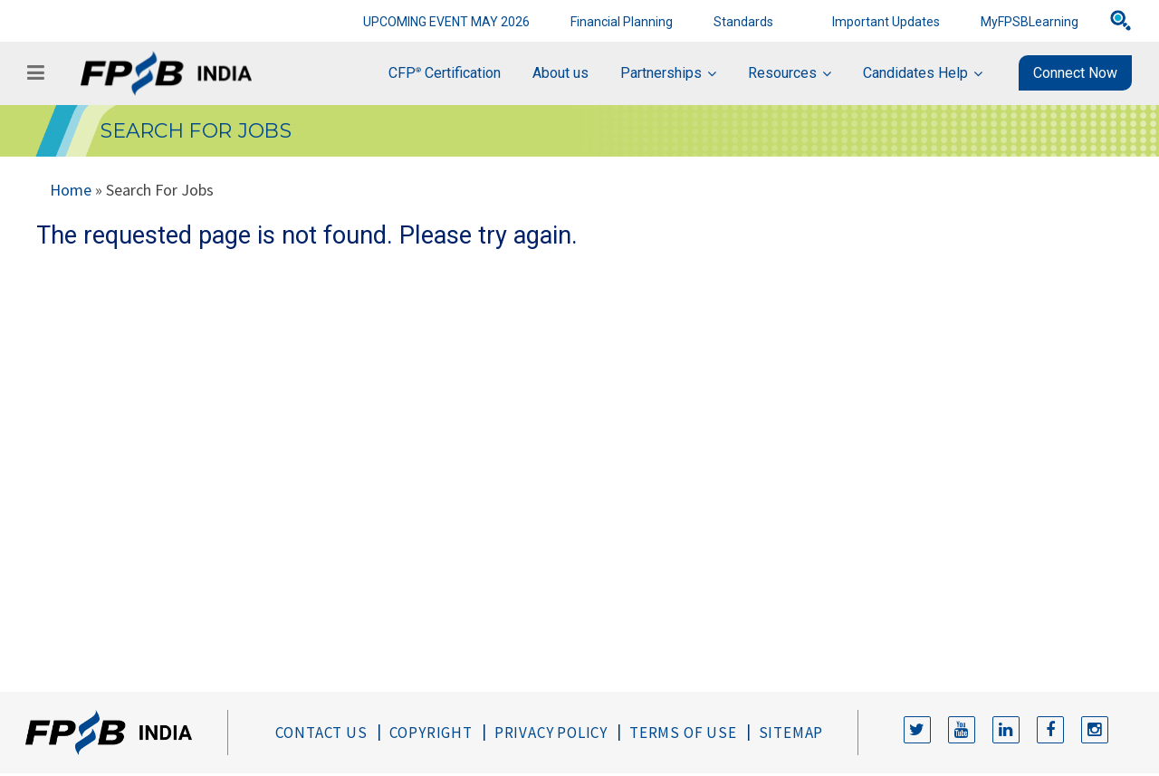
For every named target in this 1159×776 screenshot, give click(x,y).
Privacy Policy (551, 732)
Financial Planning (621, 21)
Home (70, 189)
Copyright (431, 732)
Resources (782, 72)
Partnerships (661, 72)
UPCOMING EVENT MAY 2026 (446, 21)
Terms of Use (683, 732)
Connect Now (1075, 72)
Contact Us (321, 732)
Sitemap (791, 732)
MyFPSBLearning (1029, 21)
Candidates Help (915, 72)
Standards (743, 21)
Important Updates (886, 21)
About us (560, 72)
